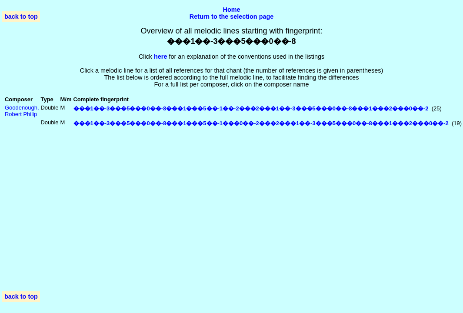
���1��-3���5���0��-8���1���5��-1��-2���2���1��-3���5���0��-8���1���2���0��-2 (251, 108)
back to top (21, 16)
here (160, 56)
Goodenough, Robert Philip (22, 110)
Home (231, 9)
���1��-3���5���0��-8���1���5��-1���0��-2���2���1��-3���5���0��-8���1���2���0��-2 (261, 123)
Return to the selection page (232, 16)
